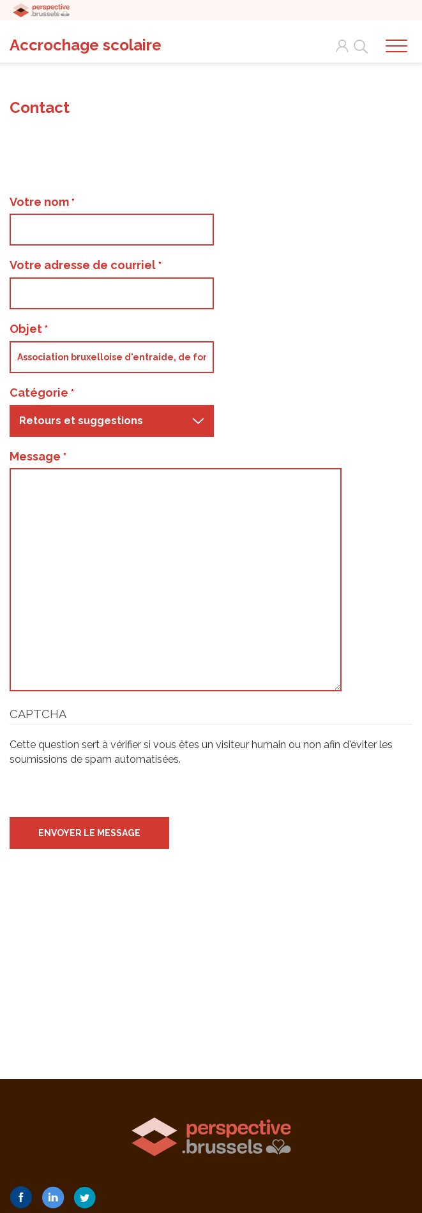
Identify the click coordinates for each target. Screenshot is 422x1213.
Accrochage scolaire (86, 45)
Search (358, 46)
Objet (29, 328)
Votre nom (42, 202)
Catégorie (42, 392)
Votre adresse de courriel (86, 265)
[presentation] (107, 792)
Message (38, 456)
